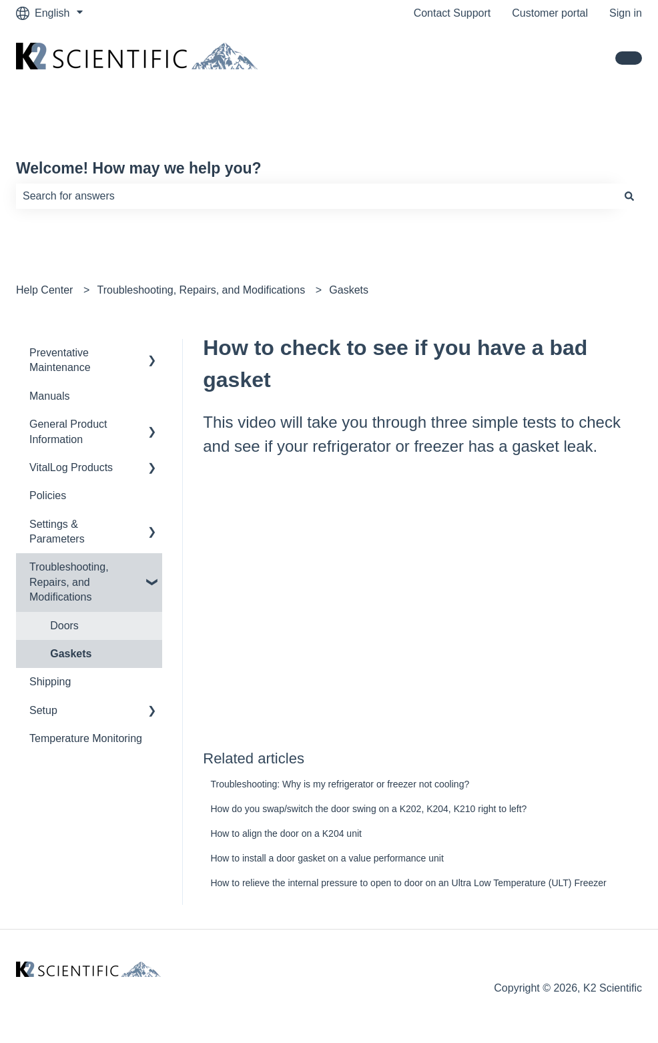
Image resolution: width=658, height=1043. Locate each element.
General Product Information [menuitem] (68, 431)
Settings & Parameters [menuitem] (57, 531)
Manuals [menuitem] (49, 396)
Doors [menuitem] (64, 625)
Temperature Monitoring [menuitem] (85, 738)
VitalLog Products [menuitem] (71, 467)
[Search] (629, 196)
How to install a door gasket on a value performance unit (326, 858)
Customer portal (550, 13)
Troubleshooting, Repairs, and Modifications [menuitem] (69, 582)
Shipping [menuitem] (50, 681)
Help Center (44, 290)
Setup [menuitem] (43, 710)
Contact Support (452, 13)
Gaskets (348, 290)
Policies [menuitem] (47, 495)
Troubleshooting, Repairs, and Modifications (201, 290)
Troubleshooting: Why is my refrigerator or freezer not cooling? (339, 784)
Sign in (625, 13)
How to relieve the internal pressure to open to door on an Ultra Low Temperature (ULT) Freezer (408, 883)
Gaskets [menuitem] (70, 653)
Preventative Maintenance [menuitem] (60, 360)
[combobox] (316, 196)
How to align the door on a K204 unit (286, 833)
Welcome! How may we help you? (139, 168)
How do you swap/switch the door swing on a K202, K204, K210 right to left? (368, 808)
